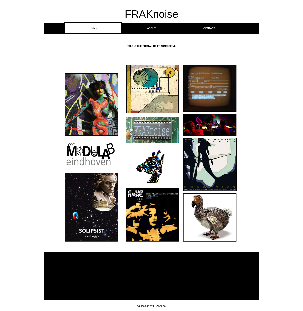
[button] (91, 104)
